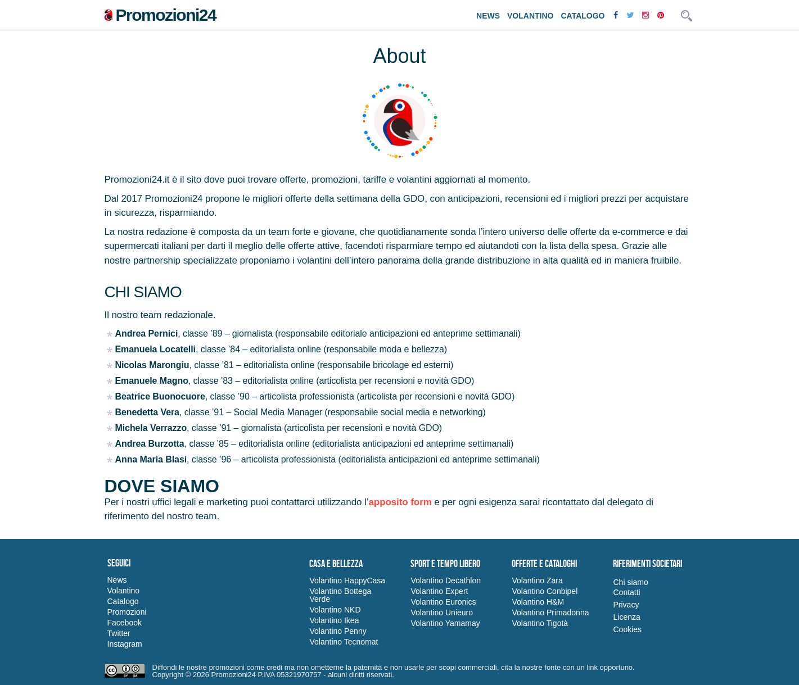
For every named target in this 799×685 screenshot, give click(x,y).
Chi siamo (630, 582)
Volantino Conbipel (544, 591)
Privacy (626, 604)
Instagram (124, 643)
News (488, 15)
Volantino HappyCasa (347, 580)
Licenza (626, 617)
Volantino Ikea (334, 620)
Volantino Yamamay (445, 623)
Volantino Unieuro (441, 612)
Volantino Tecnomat (343, 641)
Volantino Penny (337, 631)
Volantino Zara (537, 580)
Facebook (124, 622)
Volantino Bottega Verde (340, 595)
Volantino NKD (334, 609)
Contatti (626, 592)
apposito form (399, 502)
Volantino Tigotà (540, 623)
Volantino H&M (538, 601)
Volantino (530, 15)
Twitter (118, 633)
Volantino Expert (439, 591)
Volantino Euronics (443, 601)
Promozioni (127, 611)
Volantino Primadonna (550, 612)
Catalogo (582, 15)
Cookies (627, 629)
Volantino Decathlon (445, 580)
